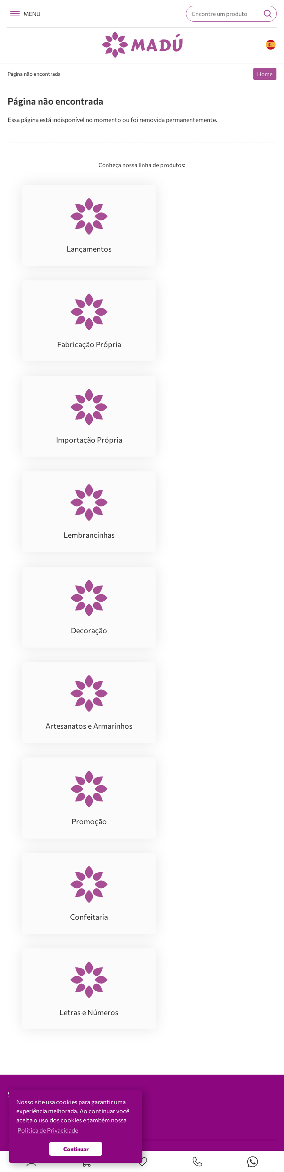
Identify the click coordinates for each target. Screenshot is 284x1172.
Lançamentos (33, 871)
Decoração (30, 916)
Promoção (29, 939)
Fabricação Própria (41, 882)
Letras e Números (39, 961)
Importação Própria (41, 893)
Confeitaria (30, 950)
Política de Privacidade (47, 1130)
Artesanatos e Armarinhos (50, 927)
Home (265, 73)
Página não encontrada (34, 73)
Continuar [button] (76, 1148)
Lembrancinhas (36, 905)
